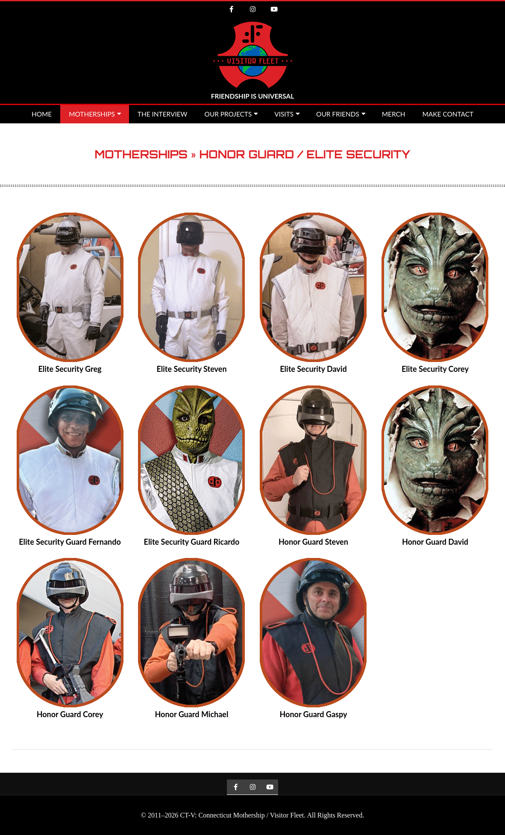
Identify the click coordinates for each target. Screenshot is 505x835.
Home (42, 114)
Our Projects (228, 114)
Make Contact (448, 114)
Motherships (92, 114)
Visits (284, 114)
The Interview (163, 114)
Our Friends (337, 114)
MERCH (393, 114)
